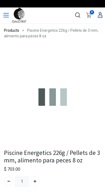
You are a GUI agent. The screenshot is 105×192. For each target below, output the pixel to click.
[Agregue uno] (35, 181)
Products (11, 30)
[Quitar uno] (9, 181)
